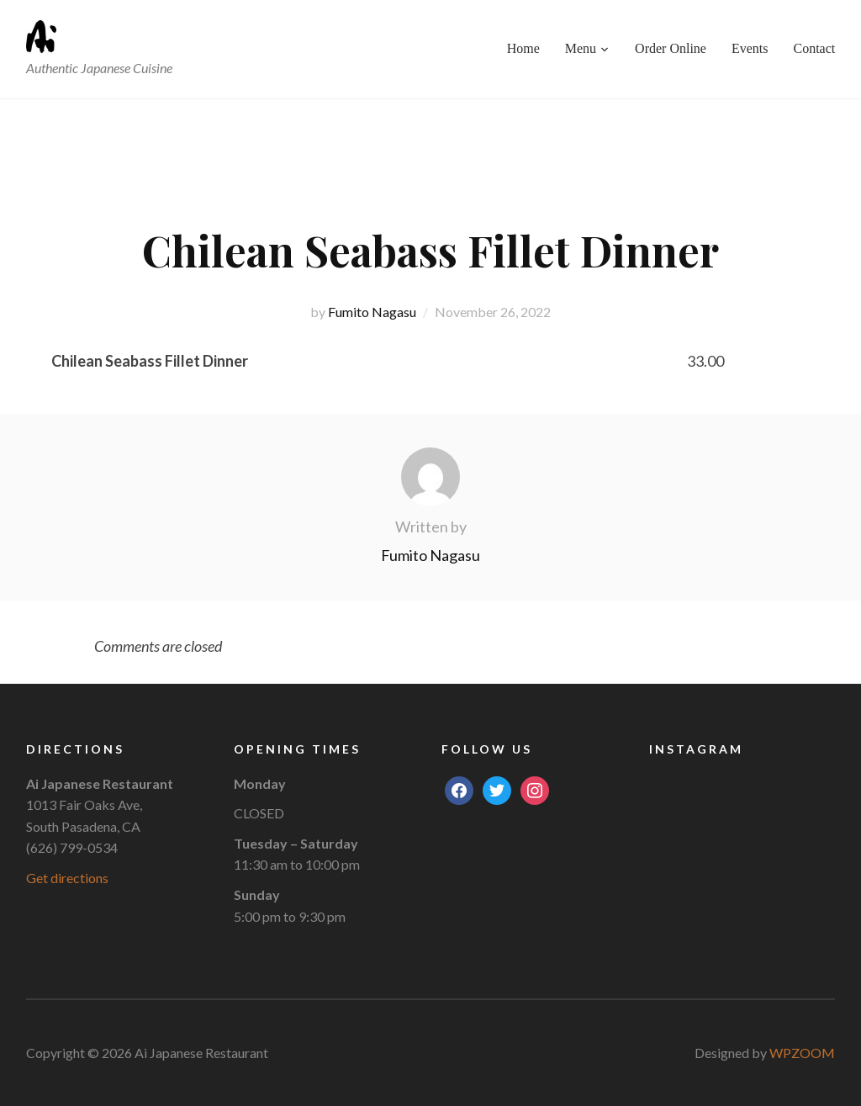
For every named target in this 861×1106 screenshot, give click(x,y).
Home (523, 48)
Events (750, 48)
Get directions (67, 878)
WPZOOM (802, 1053)
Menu (580, 48)
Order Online (670, 48)
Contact (815, 48)
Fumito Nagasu (372, 312)
